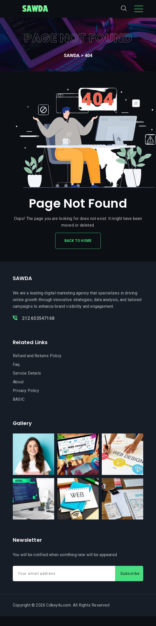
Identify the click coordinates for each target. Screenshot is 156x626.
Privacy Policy (26, 390)
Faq (16, 364)
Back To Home (78, 241)
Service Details (27, 373)
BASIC (19, 399)
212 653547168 (33, 318)
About (18, 381)
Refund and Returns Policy (37, 355)
